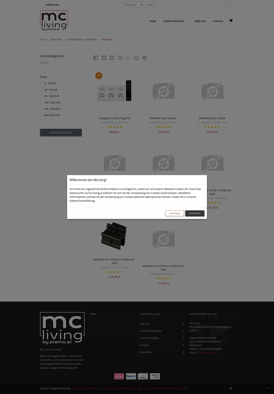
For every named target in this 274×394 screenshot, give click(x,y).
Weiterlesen (194, 213)
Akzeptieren (174, 213)
